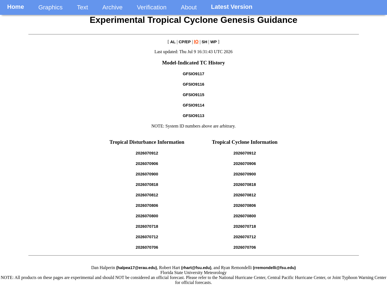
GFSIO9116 (193, 84)
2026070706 (147, 247)
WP (213, 42)
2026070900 (147, 174)
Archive (112, 7)
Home (15, 6)
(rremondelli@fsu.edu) (274, 267)
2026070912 (147, 153)
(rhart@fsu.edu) (196, 267)
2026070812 (147, 195)
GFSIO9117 (193, 74)
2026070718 (147, 226)
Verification (152, 7)
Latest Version (231, 6)
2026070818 (147, 184)
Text (82, 7)
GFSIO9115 (193, 95)
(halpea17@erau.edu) (136, 267)
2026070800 (147, 216)
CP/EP (185, 42)
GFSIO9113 (193, 115)
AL (173, 42)
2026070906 (147, 163)
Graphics (50, 7)
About (189, 7)
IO (196, 41)
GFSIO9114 (193, 105)
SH (204, 42)
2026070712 (147, 237)
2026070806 (147, 205)
